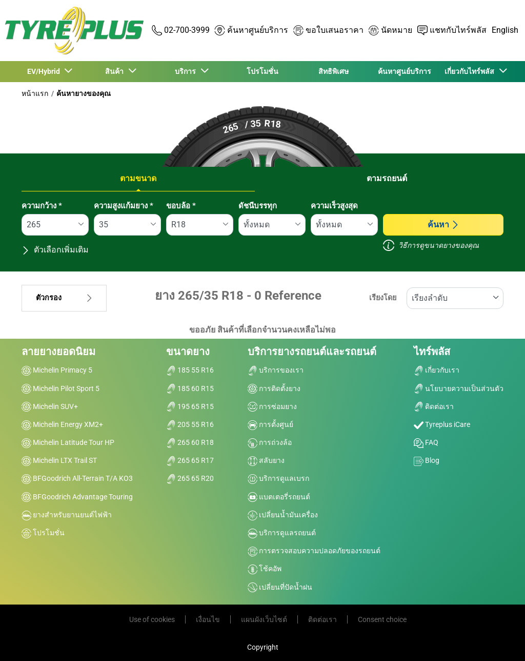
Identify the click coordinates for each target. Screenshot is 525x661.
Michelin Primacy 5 (57, 370)
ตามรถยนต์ (387, 178)
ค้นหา (443, 224)
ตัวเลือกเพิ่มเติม (55, 250)
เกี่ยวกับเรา (436, 370)
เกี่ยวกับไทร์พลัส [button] (471, 71)
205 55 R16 (190, 424)
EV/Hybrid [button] (45, 71)
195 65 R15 (190, 406)
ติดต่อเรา (434, 406)
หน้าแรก (35, 93)
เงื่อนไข (208, 619)
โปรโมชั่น (262, 71)
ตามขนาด (138, 178)
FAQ (426, 442)
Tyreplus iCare (442, 424)
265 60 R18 (190, 442)
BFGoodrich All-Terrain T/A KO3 (77, 478)
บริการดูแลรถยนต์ (282, 533)
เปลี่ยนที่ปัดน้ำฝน (280, 587)
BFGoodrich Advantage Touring (77, 497)
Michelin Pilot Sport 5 (60, 388)
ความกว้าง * (42, 205)
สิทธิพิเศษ (333, 71)
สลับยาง (266, 460)
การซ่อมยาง (272, 406)
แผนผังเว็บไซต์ (264, 619)
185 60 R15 (190, 388)
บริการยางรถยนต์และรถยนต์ (312, 351)
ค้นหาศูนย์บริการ (404, 71)
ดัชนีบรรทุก (257, 205)
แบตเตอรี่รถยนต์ (279, 497)
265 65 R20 (190, 478)
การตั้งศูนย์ (270, 424)
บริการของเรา (276, 370)
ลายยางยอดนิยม (58, 351)
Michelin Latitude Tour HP (68, 442)
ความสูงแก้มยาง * (123, 205)
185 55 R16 (190, 370)
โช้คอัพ (264, 569)
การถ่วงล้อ (270, 442)
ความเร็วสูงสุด (334, 205)
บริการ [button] (187, 71)
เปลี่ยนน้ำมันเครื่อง (283, 515)
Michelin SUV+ (50, 406)
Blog (426, 460)
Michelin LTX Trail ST (59, 460)
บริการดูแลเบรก (278, 478)
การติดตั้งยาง (274, 388)
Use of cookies (152, 619)
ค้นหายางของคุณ (83, 93)
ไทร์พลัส (432, 351)
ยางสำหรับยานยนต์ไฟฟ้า (67, 515)
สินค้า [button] (116, 71)
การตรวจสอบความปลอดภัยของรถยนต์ (314, 551)
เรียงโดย (382, 298)
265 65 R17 (190, 460)
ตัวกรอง (64, 298)
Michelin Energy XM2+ (62, 424)
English (505, 30)
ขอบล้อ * (181, 205)
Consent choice (382, 619)
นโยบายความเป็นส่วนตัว (458, 388)
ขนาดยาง (188, 351)
